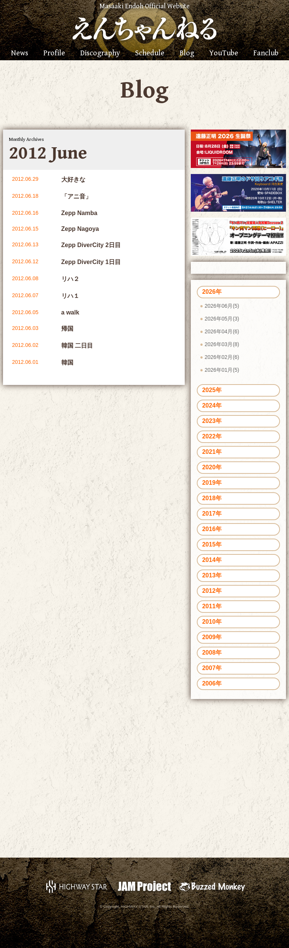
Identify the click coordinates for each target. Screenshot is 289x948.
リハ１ (70, 296)
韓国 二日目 (77, 345)
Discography (100, 53)
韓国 (67, 362)
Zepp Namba (79, 213)
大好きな (73, 179)
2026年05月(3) (222, 319)
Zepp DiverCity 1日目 (91, 262)
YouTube (223, 53)
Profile (54, 53)
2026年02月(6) (222, 357)
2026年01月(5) (222, 370)
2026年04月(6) (222, 331)
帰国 (67, 328)
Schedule (149, 53)
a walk (70, 312)
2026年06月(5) (222, 306)
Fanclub (265, 53)
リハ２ (70, 279)
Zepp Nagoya (80, 229)
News (19, 53)
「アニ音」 (76, 196)
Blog (186, 53)
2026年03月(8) (222, 344)
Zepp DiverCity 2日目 (91, 245)
